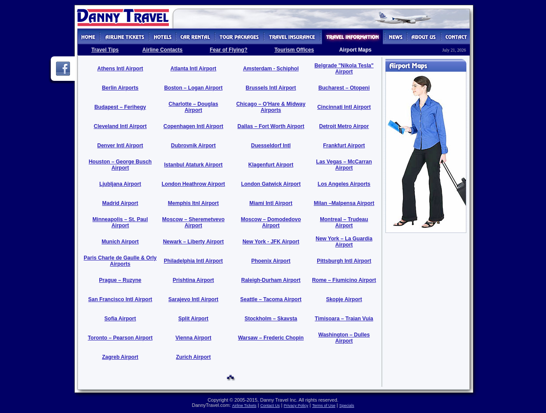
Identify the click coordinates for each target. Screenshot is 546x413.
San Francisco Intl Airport (120, 299)
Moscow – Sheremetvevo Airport (193, 222)
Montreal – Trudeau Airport (344, 222)
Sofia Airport (120, 319)
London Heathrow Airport (193, 184)
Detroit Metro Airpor (344, 126)
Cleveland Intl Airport (120, 126)
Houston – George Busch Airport (120, 165)
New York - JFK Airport (270, 242)
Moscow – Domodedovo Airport (271, 222)
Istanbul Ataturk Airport (193, 165)
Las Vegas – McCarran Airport (344, 165)
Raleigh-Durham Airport (271, 280)
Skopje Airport (344, 299)
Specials (346, 405)
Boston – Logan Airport (193, 88)
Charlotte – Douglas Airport (193, 107)
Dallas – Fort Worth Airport (271, 126)
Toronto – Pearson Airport (120, 338)
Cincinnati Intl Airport (344, 107)
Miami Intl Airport (270, 203)
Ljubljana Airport (120, 184)
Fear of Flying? (228, 50)
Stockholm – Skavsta (271, 319)
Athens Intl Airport (120, 69)
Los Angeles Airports (344, 184)
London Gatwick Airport (271, 184)
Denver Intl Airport (120, 145)
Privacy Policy (296, 405)
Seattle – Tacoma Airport (270, 299)
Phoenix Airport (270, 261)
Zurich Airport (193, 357)
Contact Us (270, 405)
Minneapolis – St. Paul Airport (120, 222)
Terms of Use (323, 405)
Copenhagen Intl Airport (193, 126)
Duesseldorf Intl (271, 145)
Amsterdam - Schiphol (270, 69)
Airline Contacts (162, 50)
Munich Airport (120, 242)
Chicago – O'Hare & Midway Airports (270, 107)
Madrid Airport (120, 203)
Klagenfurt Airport (271, 165)
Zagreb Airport (120, 357)
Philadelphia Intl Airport (193, 261)
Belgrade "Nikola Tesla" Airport (344, 68)
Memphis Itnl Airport (193, 203)
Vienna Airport (193, 338)
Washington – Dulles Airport (344, 338)
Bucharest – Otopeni (344, 88)
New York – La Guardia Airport (344, 242)
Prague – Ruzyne (120, 280)
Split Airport (193, 319)
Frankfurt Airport (344, 145)
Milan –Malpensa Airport (344, 203)
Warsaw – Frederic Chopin (271, 338)
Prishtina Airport (193, 280)
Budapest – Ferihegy (120, 107)
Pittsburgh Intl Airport (344, 261)
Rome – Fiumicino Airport (344, 280)
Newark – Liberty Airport (193, 242)
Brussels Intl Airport (271, 88)
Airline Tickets (244, 405)
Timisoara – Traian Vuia (344, 319)
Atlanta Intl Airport (193, 69)
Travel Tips (105, 50)
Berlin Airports (120, 88)
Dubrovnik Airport (193, 145)
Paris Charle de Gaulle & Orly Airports (120, 261)
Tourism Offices (294, 50)
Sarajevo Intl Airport (193, 299)
